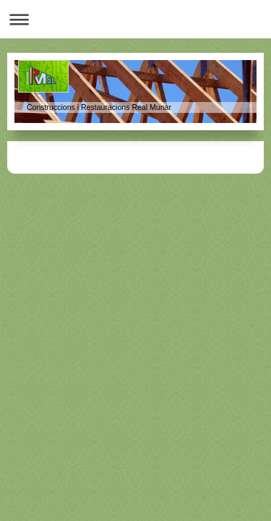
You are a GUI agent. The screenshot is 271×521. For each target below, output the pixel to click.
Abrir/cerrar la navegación (135, 19)
